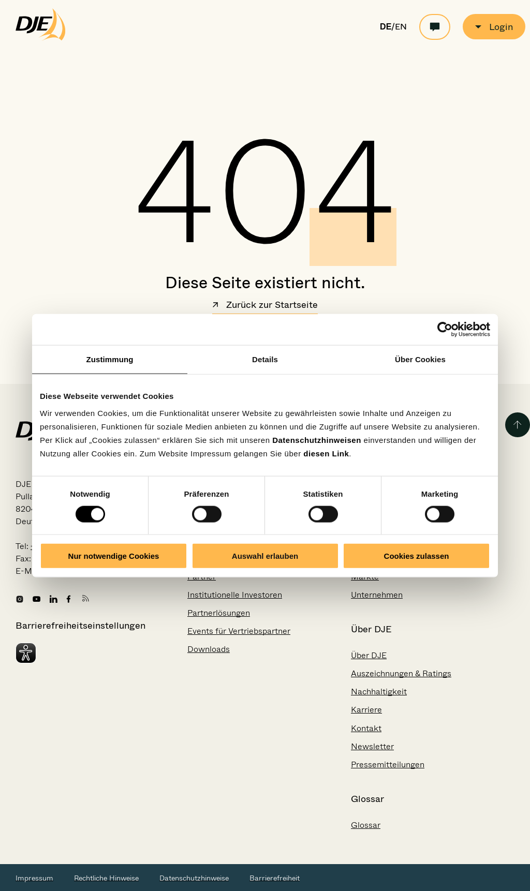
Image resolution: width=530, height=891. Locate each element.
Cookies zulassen (416, 555)
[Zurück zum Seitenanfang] (517, 424)
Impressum (34, 878)
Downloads (208, 649)
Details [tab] (265, 359)
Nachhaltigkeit (379, 691)
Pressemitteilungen (387, 764)
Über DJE (369, 655)
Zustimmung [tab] (110, 359)
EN (401, 27)
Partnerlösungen (218, 613)
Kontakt (366, 728)
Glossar (365, 825)
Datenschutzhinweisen (316, 439)
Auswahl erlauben (265, 555)
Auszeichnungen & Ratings (401, 673)
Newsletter (372, 746)
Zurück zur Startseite (265, 305)
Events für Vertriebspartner (238, 631)
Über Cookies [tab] (420, 359)
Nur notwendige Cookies (113, 555)
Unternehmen (377, 595)
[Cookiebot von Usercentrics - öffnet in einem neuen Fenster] (445, 329)
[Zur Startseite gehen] (41, 38)
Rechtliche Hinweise (106, 878)
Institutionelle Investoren (234, 595)
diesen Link (326, 453)
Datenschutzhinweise (194, 878)
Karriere (366, 710)
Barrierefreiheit (274, 878)
